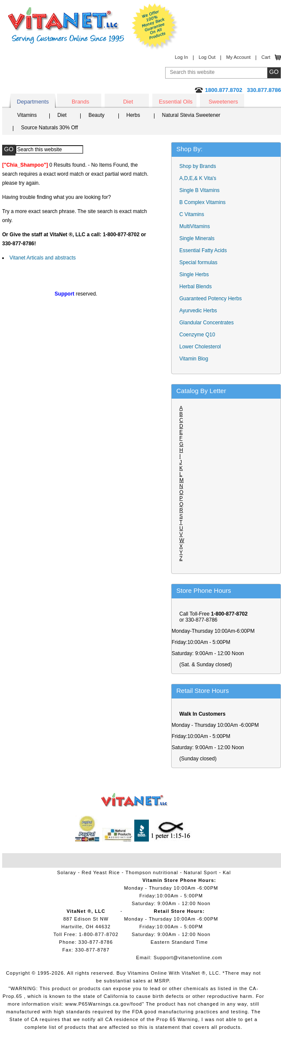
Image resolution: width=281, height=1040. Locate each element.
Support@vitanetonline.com (188, 957)
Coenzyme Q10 (197, 335)
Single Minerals (197, 238)
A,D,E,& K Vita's (197, 178)
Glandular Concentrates (206, 323)
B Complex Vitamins (202, 202)
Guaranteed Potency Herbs (210, 299)
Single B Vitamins (199, 190)
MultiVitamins (194, 226)
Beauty (96, 115)
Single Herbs (194, 274)
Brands (80, 101)
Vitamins (27, 115)
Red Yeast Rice (101, 872)
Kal (227, 872)
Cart (265, 57)
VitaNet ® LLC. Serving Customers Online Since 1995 (66, 25)
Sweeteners (223, 101)
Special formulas (198, 262)
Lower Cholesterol (200, 347)
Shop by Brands (199, 166)
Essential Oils (176, 101)
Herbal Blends (195, 287)
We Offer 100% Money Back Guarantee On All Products (154, 26)
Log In (181, 57)
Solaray (66, 872)
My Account (238, 57)
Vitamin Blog (193, 359)
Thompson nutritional (152, 872)
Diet (128, 101)
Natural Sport (200, 872)
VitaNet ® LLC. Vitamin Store (134, 800)
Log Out (207, 57)
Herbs (133, 115)
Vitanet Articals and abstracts (42, 258)
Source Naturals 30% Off (49, 128)
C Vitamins (191, 214)
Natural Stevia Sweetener (191, 115)
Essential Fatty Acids (203, 250)
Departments (32, 101)
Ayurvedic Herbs (198, 311)
